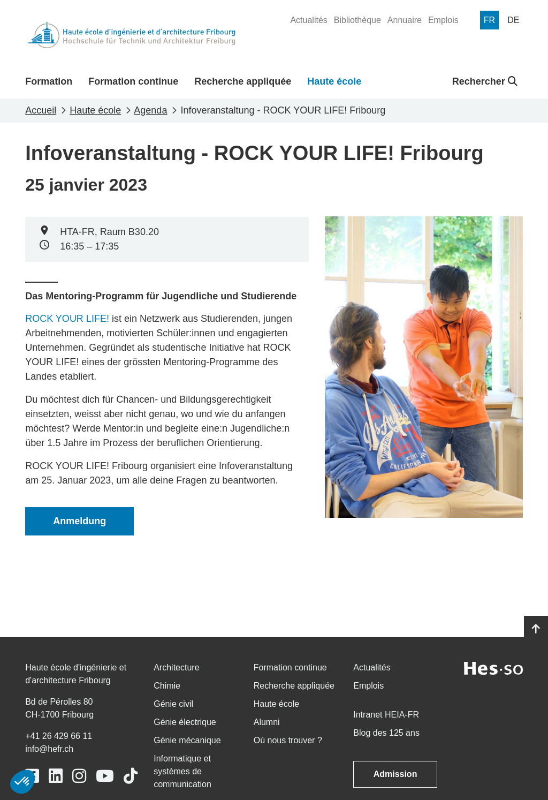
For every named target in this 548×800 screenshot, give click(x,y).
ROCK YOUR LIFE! (67, 318)
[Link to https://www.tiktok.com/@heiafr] (131, 776)
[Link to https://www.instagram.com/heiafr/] (79, 776)
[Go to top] (536, 629)
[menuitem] (308, 20)
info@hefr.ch (49, 748)
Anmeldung (79, 521)
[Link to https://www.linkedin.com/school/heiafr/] (56, 776)
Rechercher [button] (484, 81)
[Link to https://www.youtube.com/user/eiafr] (105, 776)
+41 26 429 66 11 (58, 736)
